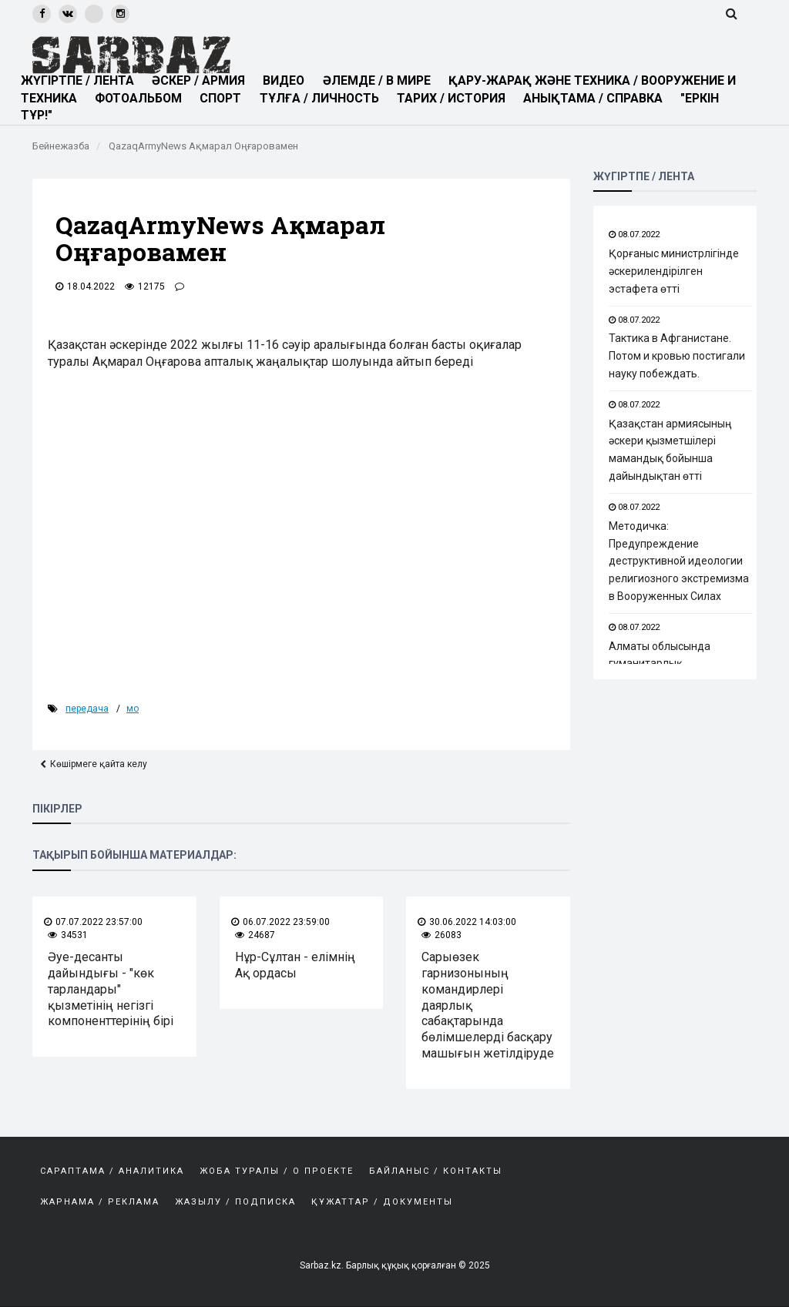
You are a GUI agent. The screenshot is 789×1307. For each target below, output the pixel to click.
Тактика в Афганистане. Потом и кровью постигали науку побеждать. (677, 356)
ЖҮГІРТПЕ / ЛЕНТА (78, 80)
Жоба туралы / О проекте (277, 1171)
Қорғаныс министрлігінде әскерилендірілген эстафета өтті (674, 271)
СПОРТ (225, 98)
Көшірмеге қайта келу (98, 764)
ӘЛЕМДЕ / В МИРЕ (380, 80)
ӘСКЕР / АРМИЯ (201, 80)
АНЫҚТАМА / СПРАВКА (601, 98)
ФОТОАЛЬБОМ (141, 98)
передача (87, 708)
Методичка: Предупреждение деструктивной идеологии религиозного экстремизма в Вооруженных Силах (679, 561)
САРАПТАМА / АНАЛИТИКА (112, 1171)
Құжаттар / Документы (382, 1202)
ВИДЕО (288, 80)
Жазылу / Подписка (235, 1202)
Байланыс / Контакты (435, 1171)
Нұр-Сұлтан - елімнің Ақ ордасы (295, 965)
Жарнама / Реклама (99, 1202)
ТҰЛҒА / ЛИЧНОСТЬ (325, 98)
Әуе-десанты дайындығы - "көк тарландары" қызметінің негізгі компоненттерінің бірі (110, 989)
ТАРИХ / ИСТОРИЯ (458, 98)
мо (132, 708)
